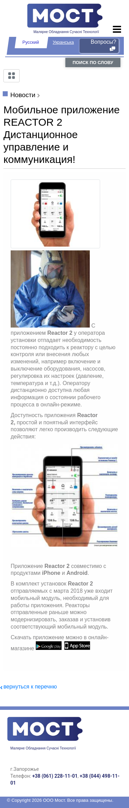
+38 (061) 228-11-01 (55, 776)
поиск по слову (93, 62)
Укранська (63, 42)
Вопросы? (103, 45)
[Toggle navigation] (117, 29)
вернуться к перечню (30, 687)
